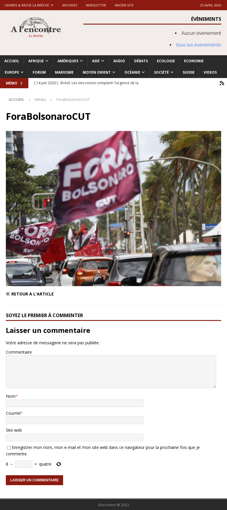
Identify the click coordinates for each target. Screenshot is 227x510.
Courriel (13, 412)
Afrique (36, 60)
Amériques (68, 60)
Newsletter (96, 5)
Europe (12, 72)
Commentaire (19, 351)
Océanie (132, 72)
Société (161, 72)
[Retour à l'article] (58, 293)
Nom (10, 395)
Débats (141, 60)
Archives (69, 5)
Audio (119, 60)
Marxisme (64, 72)
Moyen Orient (97, 72)
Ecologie (166, 60)
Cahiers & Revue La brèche (26, 5)
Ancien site (124, 5)
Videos (210, 72)
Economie (194, 60)
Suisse (189, 72)
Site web (14, 430)
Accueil (11, 60)
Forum (39, 72)
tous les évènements (198, 45)
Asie (96, 60)
